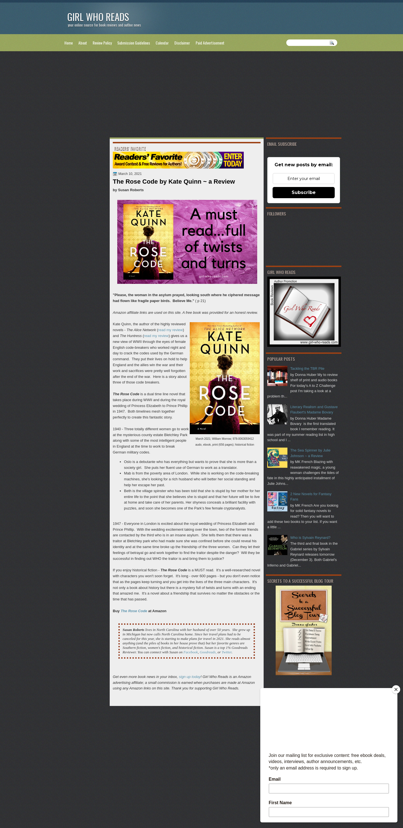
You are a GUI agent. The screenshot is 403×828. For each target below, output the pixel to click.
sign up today (189, 677)
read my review (170, 330)
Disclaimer (182, 43)
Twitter (226, 652)
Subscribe (304, 192)
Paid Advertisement (210, 43)
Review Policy (102, 43)
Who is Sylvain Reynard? (310, 537)
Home (68, 43)
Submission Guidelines (133, 43)
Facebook (191, 652)
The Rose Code (134, 611)
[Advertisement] (201, 95)
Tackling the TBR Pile (307, 368)
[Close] (396, 689)
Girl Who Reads (98, 17)
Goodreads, (208, 652)
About (82, 43)
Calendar (162, 43)
